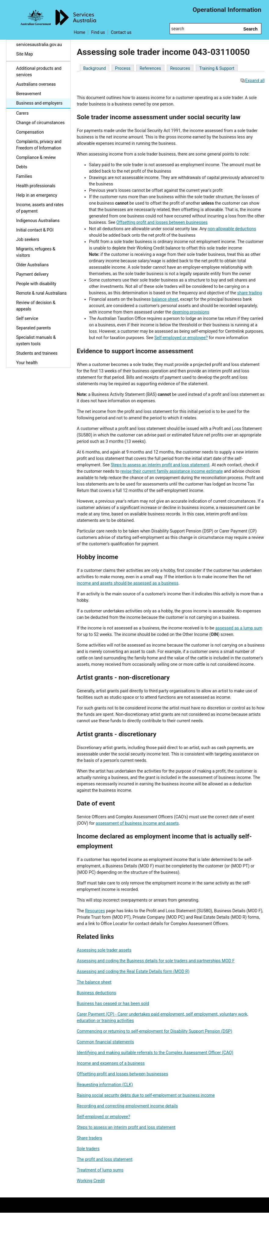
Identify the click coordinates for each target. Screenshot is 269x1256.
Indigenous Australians (37, 220)
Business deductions (96, 992)
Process (123, 68)
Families (24, 176)
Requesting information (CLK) (105, 1084)
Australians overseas (36, 84)
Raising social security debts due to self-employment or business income (146, 1095)
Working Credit (91, 1180)
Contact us (121, 32)
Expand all (252, 80)
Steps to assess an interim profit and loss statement (160, 464)
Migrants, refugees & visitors (35, 252)
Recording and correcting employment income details (127, 1105)
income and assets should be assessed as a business (127, 583)
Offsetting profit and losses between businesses (162, 222)
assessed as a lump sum (238, 628)
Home (79, 32)
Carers (22, 113)
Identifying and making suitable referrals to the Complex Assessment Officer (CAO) (155, 1052)
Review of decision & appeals (35, 305)
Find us (98, 32)
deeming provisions (191, 312)
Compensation (30, 132)
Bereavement (28, 93)
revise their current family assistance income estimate (171, 471)
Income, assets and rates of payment (40, 208)
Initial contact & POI (35, 230)
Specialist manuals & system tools (36, 340)
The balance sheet (94, 982)
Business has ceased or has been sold (113, 1003)
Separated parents (33, 327)
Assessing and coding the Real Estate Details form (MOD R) (133, 971)
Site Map (24, 54)
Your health (27, 362)
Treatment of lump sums (100, 1170)
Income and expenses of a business (111, 1063)
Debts (21, 166)
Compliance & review (36, 157)
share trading (249, 292)
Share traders (89, 1138)
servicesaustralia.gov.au (39, 44)
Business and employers (39, 103)
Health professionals (36, 185)
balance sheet (165, 299)
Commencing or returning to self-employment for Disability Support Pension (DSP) (154, 1031)
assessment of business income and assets (137, 823)
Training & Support (216, 68)
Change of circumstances (40, 122)
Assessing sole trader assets (104, 950)
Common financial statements (105, 1041)
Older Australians (32, 264)
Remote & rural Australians (41, 293)
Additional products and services (38, 71)
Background (94, 68)
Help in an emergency (36, 195)
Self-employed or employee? (181, 337)
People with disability (36, 283)
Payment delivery (32, 274)
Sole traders (88, 1148)
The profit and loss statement (105, 1159)
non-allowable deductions (232, 228)
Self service (27, 318)
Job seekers (27, 239)
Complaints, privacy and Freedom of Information (38, 144)
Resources (180, 68)
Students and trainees (37, 353)
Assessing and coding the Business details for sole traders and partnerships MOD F (156, 960)
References (150, 68)
